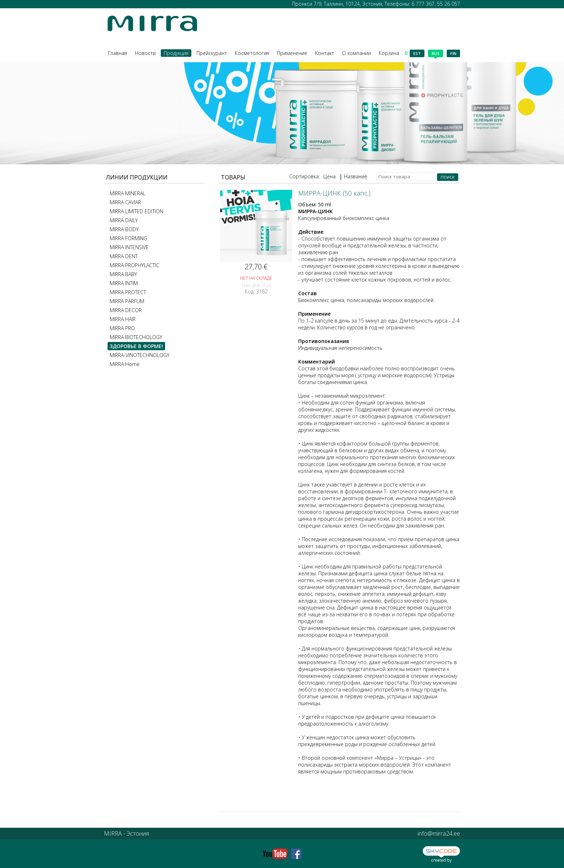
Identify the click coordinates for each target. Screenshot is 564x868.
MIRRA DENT (124, 256)
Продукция (176, 53)
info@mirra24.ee (439, 833)
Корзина (393, 53)
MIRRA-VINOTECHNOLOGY (139, 355)
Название (355, 176)
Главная (117, 53)
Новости (145, 53)
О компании (356, 53)
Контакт (324, 53)
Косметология (252, 53)
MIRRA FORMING (128, 238)
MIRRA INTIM (124, 283)
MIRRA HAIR (123, 319)
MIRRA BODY (124, 229)
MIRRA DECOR (126, 310)
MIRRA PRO (122, 328)
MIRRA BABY (123, 274)
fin (453, 53)
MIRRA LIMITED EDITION (136, 211)
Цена (329, 176)
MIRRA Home (125, 364)
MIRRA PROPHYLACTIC (134, 265)
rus (436, 54)
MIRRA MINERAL (127, 193)
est (417, 53)
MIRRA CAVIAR (125, 202)
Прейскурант (211, 53)
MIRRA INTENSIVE (129, 247)
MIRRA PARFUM (127, 301)
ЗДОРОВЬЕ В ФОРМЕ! (136, 346)
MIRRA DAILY (124, 220)
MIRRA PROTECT (128, 292)
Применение (292, 53)
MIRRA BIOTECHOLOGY (136, 337)
